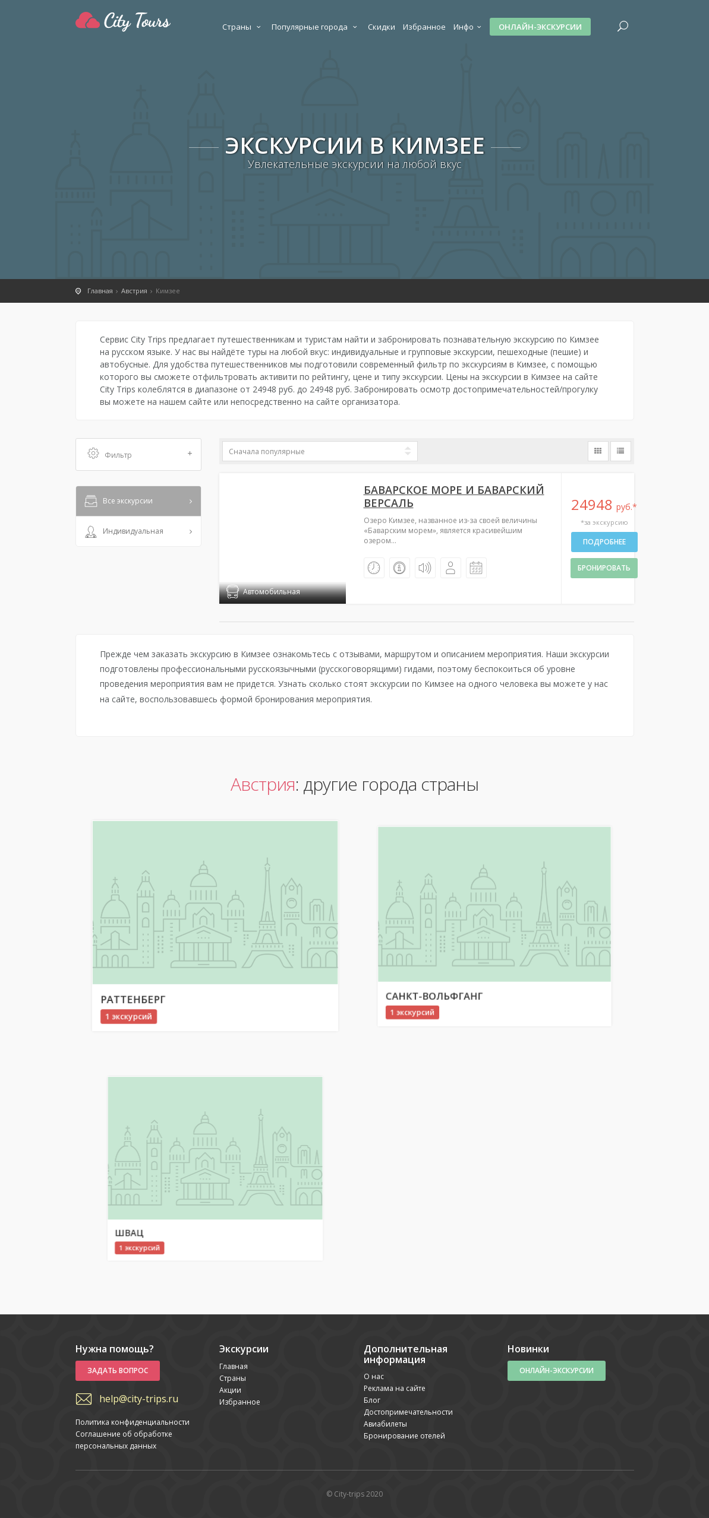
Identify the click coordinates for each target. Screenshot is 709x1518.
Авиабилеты (385, 1424)
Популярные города (316, 26)
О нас (374, 1376)
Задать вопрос (117, 1370)
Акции (230, 1390)
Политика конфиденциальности (132, 1422)
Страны (243, 26)
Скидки (381, 26)
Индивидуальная (123, 531)
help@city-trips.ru (138, 1399)
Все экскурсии (117, 501)
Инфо (468, 26)
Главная (233, 1366)
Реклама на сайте (395, 1388)
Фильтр (140, 454)
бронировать (604, 568)
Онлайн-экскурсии (540, 26)
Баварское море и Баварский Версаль (454, 496)
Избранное (424, 26)
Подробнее (604, 542)
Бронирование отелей (404, 1436)
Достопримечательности (408, 1412)
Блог (372, 1400)
